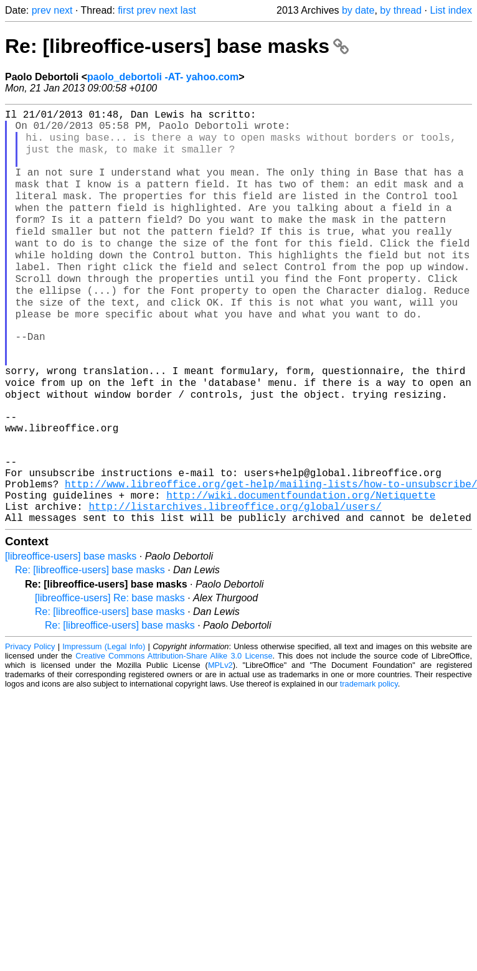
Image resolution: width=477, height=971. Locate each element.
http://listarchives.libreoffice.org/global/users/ (234, 582)
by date (358, 10)
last (188, 10)
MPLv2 (220, 743)
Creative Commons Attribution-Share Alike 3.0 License (173, 734)
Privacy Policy (30, 724)
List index (451, 10)
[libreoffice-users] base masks (70, 634)
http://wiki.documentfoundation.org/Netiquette (300, 568)
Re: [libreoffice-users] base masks (177, 46)
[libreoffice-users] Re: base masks (110, 676)
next (63, 10)
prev (41, 10)
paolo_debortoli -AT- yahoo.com (162, 77)
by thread (401, 10)
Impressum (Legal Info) (103, 724)
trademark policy (369, 762)
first (126, 10)
